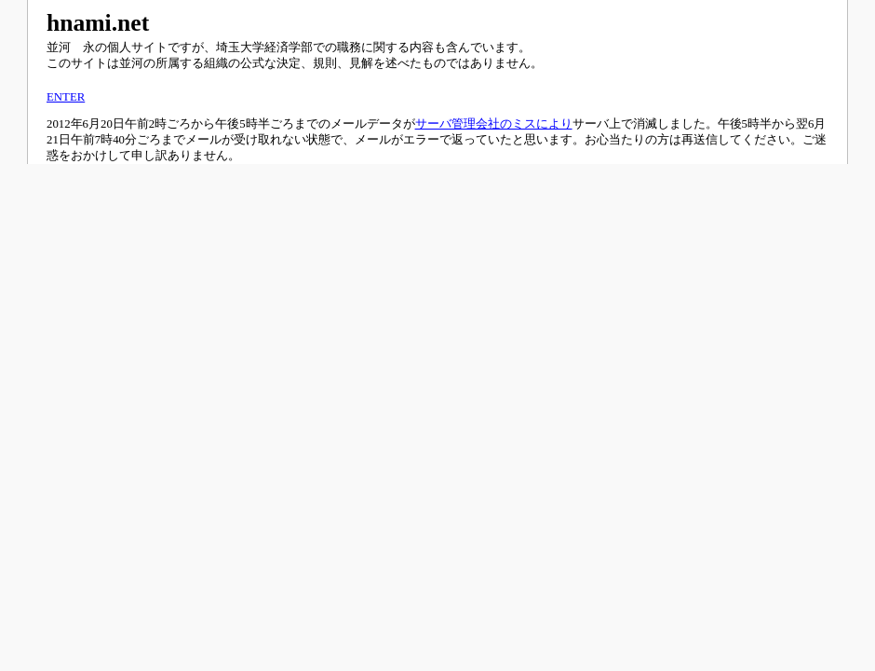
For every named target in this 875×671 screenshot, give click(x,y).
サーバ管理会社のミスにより (493, 123)
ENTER (66, 96)
